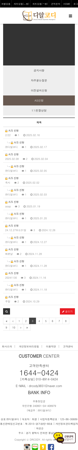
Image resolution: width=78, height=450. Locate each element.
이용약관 (51, 346)
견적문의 (55, 3)
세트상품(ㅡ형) (21, 3)
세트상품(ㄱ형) (40, 3)
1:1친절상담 (39, 110)
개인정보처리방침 (29, 346)
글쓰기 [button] (67, 311)
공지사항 (39, 70)
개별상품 (5, 3)
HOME (66, 3)
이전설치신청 (39, 90)
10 (13, 327)
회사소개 (7, 346)
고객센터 (68, 346)
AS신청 (39, 100)
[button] (6, 311)
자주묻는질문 (39, 80)
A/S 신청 (12, 130)
